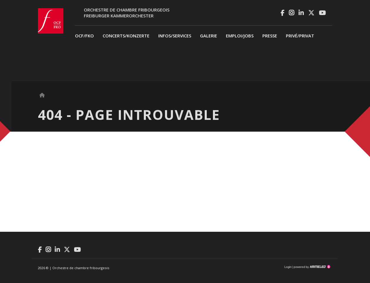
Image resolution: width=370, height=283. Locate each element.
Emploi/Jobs (240, 36)
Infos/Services (174, 36)
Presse (269, 36)
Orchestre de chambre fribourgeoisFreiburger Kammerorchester (126, 13)
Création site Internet (311, 267)
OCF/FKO (84, 36)
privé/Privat (300, 36)
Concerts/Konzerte (126, 36)
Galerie (208, 36)
